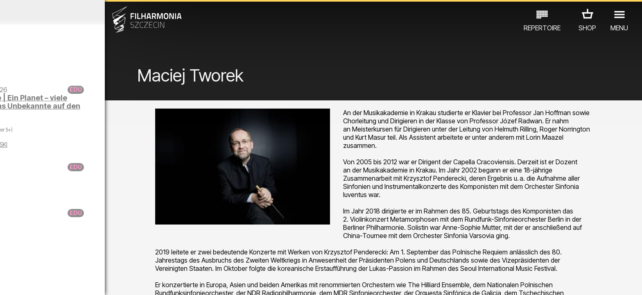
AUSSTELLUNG (97, 259)
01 (10, 281)
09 (114, 281)
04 (49, 281)
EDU (60, 259)
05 (62, 281)
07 (88, 281)
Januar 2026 (83, 12)
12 (153, 281)
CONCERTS (27, 259)
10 (127, 281)
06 (75, 281)
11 (140, 281)
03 (36, 281)
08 (101, 281)
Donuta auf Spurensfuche (78, 217)
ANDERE (140, 259)
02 (23, 281)
